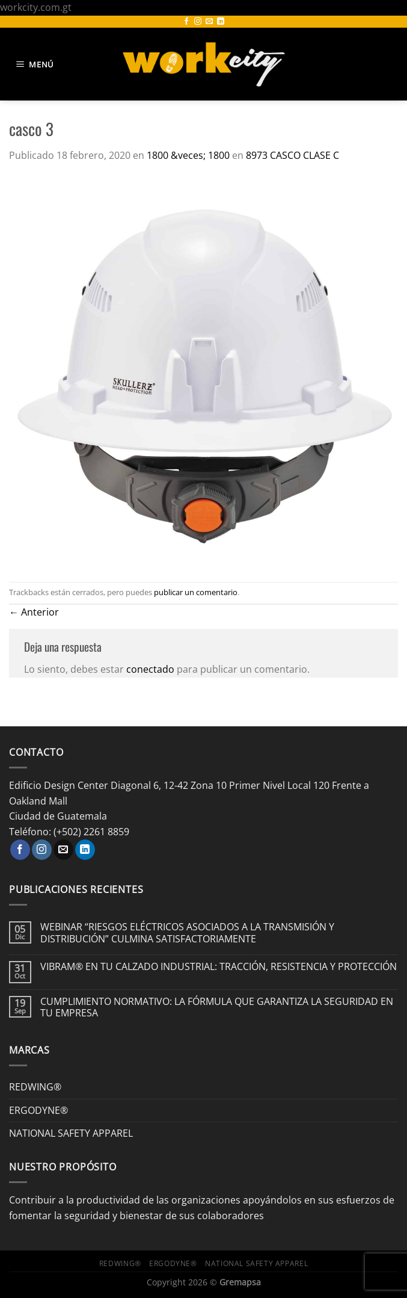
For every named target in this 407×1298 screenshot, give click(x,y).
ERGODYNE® (38, 1110)
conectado (150, 669)
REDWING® (35, 1086)
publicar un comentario (195, 592)
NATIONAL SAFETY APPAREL (71, 1133)
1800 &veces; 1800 (188, 155)
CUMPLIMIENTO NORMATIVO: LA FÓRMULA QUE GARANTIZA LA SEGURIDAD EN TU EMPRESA (216, 1007)
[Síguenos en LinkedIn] (220, 21)
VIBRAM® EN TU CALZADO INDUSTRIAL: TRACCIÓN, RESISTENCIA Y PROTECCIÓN (218, 966)
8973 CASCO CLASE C (292, 155)
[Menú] (36, 65)
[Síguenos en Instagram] (197, 21)
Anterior (34, 612)
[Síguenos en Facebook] (186, 21)
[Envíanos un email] (209, 21)
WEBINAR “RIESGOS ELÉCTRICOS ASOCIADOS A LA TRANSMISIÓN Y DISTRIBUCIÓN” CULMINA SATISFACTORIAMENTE (187, 932)
